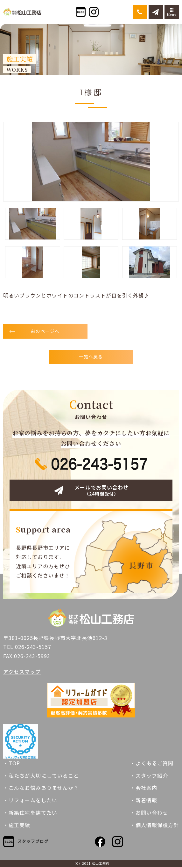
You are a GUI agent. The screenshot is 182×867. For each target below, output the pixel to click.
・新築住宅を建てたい (30, 812)
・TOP (11, 763)
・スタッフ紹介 (149, 775)
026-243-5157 (33, 646)
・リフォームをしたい (30, 800)
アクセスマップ (22, 671)
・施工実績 (16, 825)
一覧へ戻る (91, 356)
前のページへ (45, 331)
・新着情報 (143, 800)
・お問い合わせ (149, 812)
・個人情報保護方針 (154, 825)
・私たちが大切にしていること (41, 775)
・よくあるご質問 (151, 763)
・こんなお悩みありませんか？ (41, 787)
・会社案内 (143, 787)
